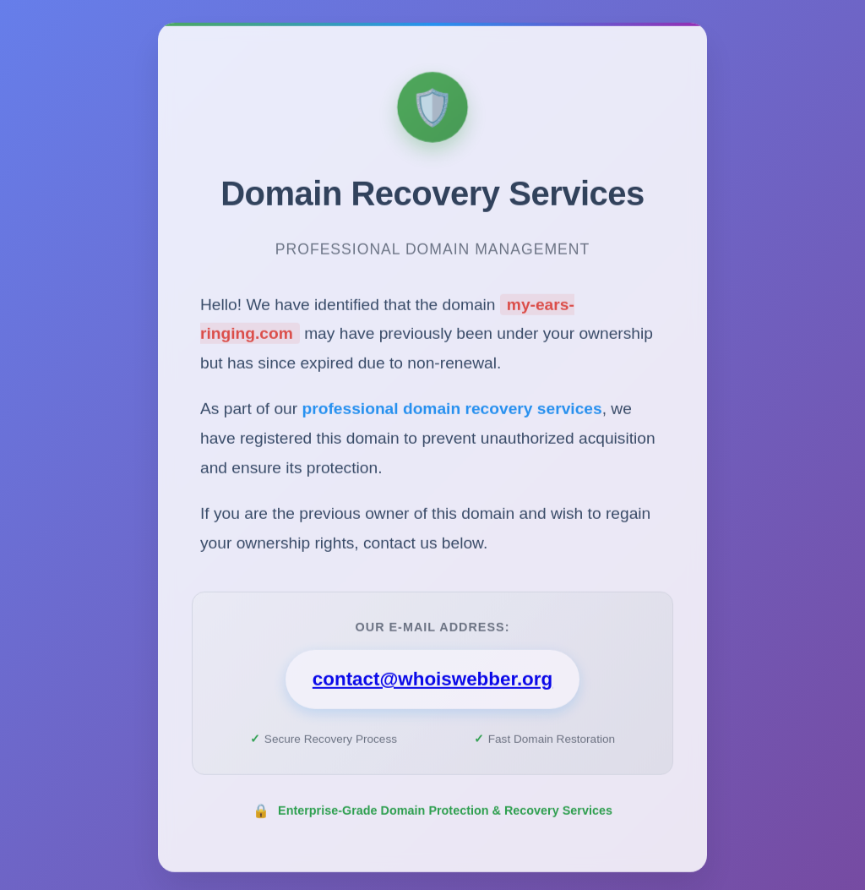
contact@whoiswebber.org (432, 683)
